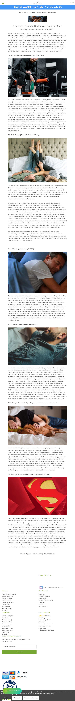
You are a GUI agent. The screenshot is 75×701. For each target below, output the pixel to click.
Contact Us (42, 628)
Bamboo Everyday (7, 616)
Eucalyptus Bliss (7, 628)
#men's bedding (38, 554)
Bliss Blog (42, 618)
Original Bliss (6, 626)
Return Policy (6, 600)
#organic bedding (49, 554)
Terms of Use (6, 604)
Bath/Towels (42, 598)
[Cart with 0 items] (72, 2)
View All (4, 634)
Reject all (17, 698)
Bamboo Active (7, 622)
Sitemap (4, 610)
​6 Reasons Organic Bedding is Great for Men (37, 26)
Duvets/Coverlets (44, 596)
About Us (41, 622)
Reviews (44, 616)
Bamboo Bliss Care (45, 626)
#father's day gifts (25, 554)
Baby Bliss (42, 602)
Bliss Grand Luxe (7, 630)
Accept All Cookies (31, 698)
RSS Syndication (7, 608)
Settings (7, 698)
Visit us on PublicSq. (50, 587)
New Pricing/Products (9, 594)
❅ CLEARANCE (43, 606)
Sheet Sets (42, 594)
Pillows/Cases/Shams (46, 600)
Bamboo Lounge (7, 620)
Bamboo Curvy (6, 624)
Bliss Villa (5, 618)
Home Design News (45, 620)
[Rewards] (12, 691)
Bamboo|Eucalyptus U (46, 624)
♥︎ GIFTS (41, 604)
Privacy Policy (6, 606)
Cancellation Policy (8, 602)
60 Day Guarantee (7, 596)
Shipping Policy (7, 598)
